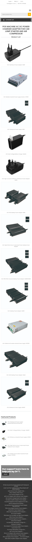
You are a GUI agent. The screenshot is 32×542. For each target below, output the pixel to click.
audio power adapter (16, 520)
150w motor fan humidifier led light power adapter (16, 515)
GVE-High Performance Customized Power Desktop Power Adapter (16, 245)
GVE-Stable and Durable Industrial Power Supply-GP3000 (16, 343)
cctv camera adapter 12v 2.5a (16, 494)
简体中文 (16, 1)
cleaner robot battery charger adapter (16, 535)
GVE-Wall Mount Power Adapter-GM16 (16, 65)
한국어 (21, 1)
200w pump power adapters (16, 517)
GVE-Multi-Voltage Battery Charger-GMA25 (16, 154)
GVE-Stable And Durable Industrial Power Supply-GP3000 (18, 454)
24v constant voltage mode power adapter (16, 498)
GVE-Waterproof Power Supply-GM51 (16, 129)
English (10, 1)
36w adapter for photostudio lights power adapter (16, 526)
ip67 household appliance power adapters (16, 519)
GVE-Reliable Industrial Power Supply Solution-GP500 (16, 97)
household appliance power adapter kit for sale (16, 501)
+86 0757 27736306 (21, 3)
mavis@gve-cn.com (11, 3)
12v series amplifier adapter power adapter (16, 500)
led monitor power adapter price (16, 510)
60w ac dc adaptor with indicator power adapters (16, 533)
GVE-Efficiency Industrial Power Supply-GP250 (19, 437)
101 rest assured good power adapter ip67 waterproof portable (16, 485)
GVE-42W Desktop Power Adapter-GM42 (16, 375)
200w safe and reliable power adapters (16, 512)
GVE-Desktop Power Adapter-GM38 (16, 311)
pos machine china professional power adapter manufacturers (16, 506)
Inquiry (6, 474)
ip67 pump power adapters (16, 531)
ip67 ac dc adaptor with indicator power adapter (16, 496)
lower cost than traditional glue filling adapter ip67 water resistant (16, 488)
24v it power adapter (16, 513)
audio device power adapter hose (16, 491)
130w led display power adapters (11, 536)
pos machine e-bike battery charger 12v (16, 522)
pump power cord (16, 528)
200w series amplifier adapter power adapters (16, 538)
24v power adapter (24, 536)
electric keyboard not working (16, 503)
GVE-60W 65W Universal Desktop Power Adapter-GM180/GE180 (16, 279)
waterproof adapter (16, 524)
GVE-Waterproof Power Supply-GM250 (16, 407)
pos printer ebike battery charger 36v (16, 529)
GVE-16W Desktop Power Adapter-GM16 (16, 212)
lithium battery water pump (16, 492)
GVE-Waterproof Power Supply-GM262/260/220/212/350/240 (15, 422)
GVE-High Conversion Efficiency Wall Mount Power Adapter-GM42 (16, 179)
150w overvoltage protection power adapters (16, 508)
